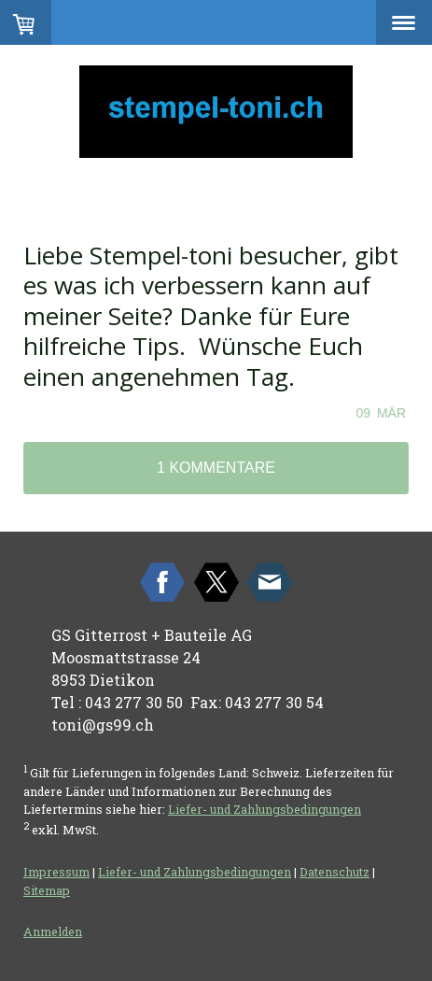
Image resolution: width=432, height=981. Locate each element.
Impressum (56, 871)
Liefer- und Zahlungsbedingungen (264, 809)
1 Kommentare (216, 468)
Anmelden (52, 931)
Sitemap (46, 890)
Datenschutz (334, 871)
